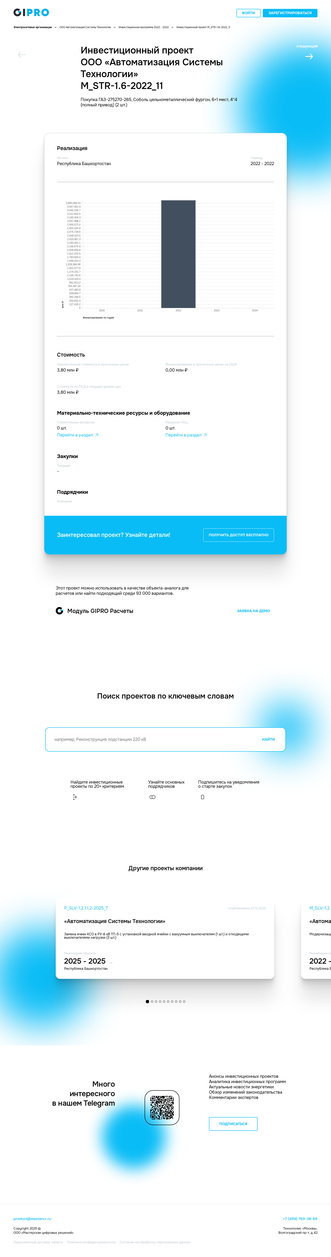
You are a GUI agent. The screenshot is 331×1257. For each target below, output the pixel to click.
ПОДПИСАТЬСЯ (233, 1124)
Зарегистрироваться (290, 13)
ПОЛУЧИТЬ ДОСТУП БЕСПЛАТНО (239, 535)
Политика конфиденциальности (91, 1242)
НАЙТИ (268, 739)
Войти (248, 13)
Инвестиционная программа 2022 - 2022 (144, 27)
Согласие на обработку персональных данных (155, 1242)
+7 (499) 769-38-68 (300, 1219)
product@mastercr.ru (32, 1219)
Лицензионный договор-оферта (38, 1242)
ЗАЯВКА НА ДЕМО (253, 611)
